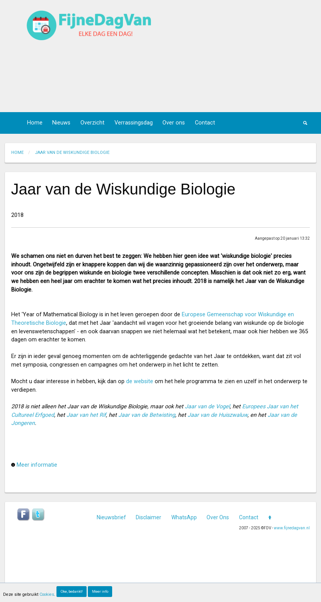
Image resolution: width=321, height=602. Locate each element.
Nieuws (61, 122)
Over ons (173, 122)
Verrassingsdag (133, 122)
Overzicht (92, 122)
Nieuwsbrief (111, 517)
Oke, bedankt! (72, 591)
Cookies (46, 594)
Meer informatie (37, 465)
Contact (205, 122)
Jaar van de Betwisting (146, 415)
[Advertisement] (230, 56)
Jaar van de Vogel (207, 406)
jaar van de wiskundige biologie (72, 152)
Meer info (100, 591)
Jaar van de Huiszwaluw (218, 415)
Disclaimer (148, 517)
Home (35, 122)
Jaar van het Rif (86, 415)
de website (139, 381)
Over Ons (218, 517)
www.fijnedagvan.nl (292, 528)
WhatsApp (184, 517)
